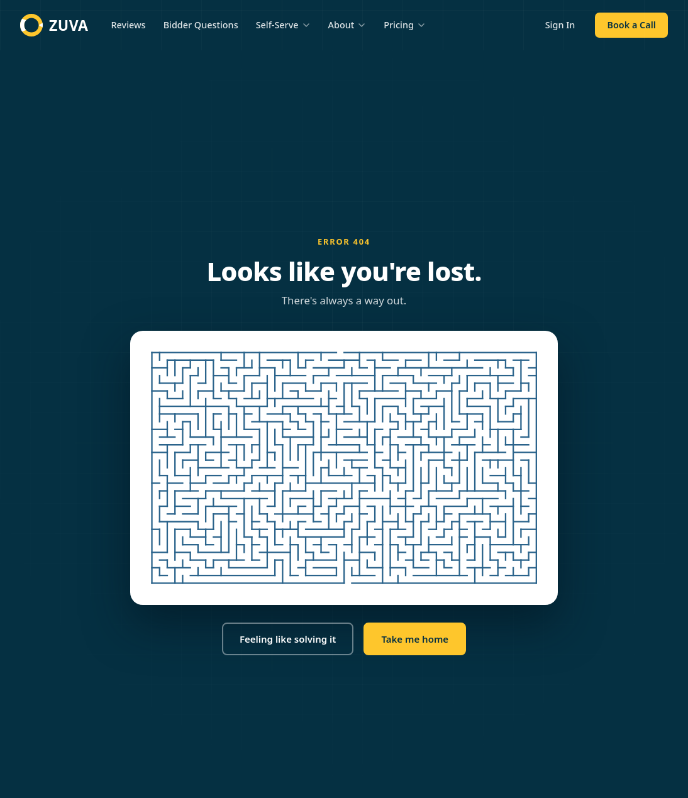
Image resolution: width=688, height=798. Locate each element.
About (347, 25)
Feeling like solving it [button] (288, 639)
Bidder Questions (201, 25)
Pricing (405, 25)
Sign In (560, 25)
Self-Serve (283, 25)
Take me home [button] (414, 639)
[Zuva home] (54, 25)
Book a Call (631, 25)
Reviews (128, 25)
